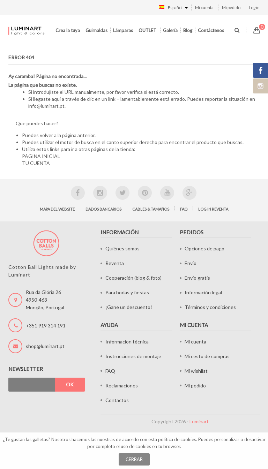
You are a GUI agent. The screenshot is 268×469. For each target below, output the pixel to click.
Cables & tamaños (150, 209)
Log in (254, 7)
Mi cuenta (204, 7)
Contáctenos (211, 30)
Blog (187, 30)
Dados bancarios (103, 209)
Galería (170, 30)
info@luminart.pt (46, 106)
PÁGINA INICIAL (41, 156)
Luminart (199, 421)
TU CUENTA (36, 163)
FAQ (183, 209)
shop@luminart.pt (45, 346)
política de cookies (177, 439)
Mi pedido (231, 7)
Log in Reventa (213, 209)
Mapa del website (57, 209)
